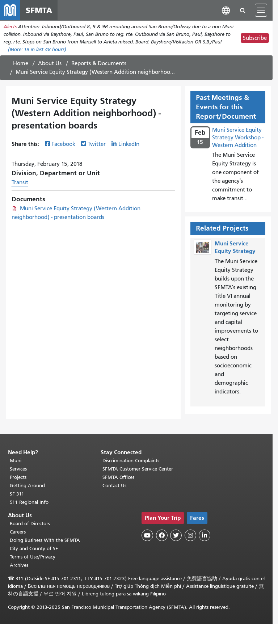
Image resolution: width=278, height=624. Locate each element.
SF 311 (17, 494)
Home (20, 63)
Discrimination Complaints (130, 461)
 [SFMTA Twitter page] (176, 535)
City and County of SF (34, 548)
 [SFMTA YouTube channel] (147, 535)
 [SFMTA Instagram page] (190, 535)
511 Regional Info (29, 502)
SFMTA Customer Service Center (137, 469)
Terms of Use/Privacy (32, 557)
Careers (18, 532)
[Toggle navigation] (261, 10)
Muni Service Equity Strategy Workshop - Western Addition (238, 137)
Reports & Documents (98, 63)
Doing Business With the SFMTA (45, 540)
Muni (15, 461)
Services (18, 469)
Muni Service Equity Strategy (235, 247)
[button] (226, 10)
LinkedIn (128, 144)
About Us (50, 63)
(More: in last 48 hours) (37, 49)
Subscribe (255, 38)
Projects (18, 477)
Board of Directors (30, 523)
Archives (19, 565)
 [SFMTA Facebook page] (162, 535)
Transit (20, 182)
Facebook (63, 144)
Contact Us (114, 485)
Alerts (10, 27)
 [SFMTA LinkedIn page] (204, 535)
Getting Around (27, 485)
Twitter (97, 144)
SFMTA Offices (118, 477)
